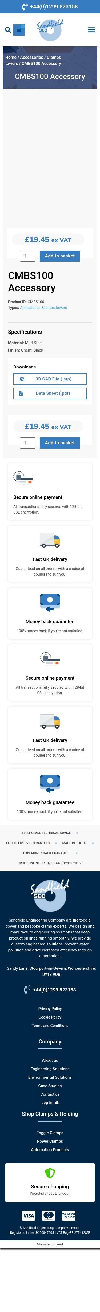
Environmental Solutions (50, 1141)
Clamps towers (54, 371)
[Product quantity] (27, 506)
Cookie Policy (50, 1081)
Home (11, 57)
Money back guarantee (50, 685)
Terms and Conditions (50, 1089)
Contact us (49, 1158)
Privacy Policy (50, 1072)
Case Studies (50, 1149)
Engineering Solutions (49, 1132)
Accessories (31, 57)
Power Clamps (50, 1205)
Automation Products (50, 1213)
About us (50, 1124)
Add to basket (60, 506)
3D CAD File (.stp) (53, 442)
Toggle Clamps (50, 1196)
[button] (8, 30)
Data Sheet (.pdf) (53, 456)
